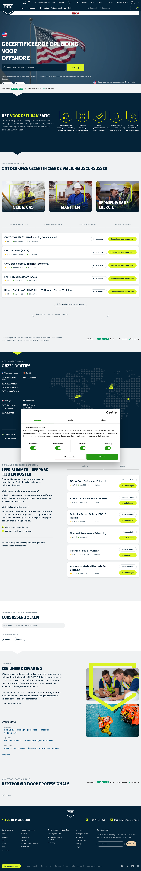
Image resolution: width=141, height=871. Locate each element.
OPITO (122, 466)
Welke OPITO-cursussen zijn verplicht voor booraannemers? (31, 748)
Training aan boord (58, 8)
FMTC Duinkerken (9, 405)
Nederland (79, 837)
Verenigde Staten (82, 834)
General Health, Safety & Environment (29, 845)
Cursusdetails (98, 239)
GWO (3, 840)
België (78, 847)
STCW (4, 843)
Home (23, 8)
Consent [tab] (37, 420)
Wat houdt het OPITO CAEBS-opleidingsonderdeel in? (28, 740)
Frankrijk (79, 843)
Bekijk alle (6, 755)
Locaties (61, 2)
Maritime (24, 840)
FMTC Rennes (7, 409)
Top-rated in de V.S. (18, 225)
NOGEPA (4, 837)
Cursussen (31, 8)
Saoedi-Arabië (81, 840)
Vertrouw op (6, 795)
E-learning (44, 8)
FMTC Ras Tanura (9, 439)
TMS (69, 8)
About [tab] (103, 420)
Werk (92, 2)
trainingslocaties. (23, 521)
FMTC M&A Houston (10, 387)
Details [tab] (70, 420)
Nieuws (84, 2)
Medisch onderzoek (77, 866)
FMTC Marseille (8, 412)
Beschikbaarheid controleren (122, 239)
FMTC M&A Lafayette (10, 391)
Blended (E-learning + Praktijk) (55, 838)
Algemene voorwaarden (95, 866)
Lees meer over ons (11, 703)
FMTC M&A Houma (9, 383)
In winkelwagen (128, 486)
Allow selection (70, 457)
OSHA (85, 466)
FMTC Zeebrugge (30, 377)
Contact (100, 2)
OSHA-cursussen (53, 225)
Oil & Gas (24, 834)
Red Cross (5, 850)
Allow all (102, 457)
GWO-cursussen (88, 225)
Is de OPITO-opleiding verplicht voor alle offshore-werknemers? (27, 731)
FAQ (77, 2)
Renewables (25, 837)
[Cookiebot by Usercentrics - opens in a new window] (108, 413)
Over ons (69, 2)
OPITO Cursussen (122, 225)
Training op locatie (54, 834)
